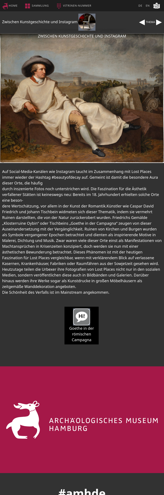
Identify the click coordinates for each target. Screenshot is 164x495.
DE (140, 5)
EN (148, 5)
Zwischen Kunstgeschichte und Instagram (48, 21)
